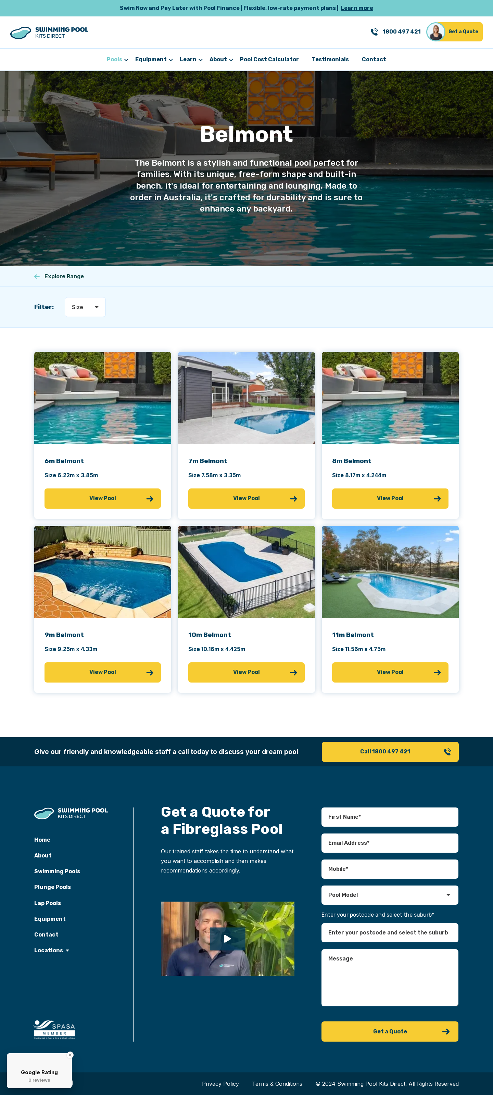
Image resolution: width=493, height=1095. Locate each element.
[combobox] (389, 932)
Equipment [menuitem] (151, 59)
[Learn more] (246, 8)
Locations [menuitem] (48, 950)
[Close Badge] (70, 1055)
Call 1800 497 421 (385, 751)
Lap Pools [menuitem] (47, 903)
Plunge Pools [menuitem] (52, 887)
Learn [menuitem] (188, 59)
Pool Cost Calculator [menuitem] (269, 59)
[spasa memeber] (54, 1030)
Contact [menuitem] (374, 59)
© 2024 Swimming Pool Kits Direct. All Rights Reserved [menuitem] (387, 1083)
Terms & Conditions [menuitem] (277, 1083)
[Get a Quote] (459, 31)
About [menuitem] (218, 59)
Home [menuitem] (42, 840)
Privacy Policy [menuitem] (220, 1083)
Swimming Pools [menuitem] (57, 871)
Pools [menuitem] (114, 59)
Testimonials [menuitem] (330, 59)
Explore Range (59, 276)
